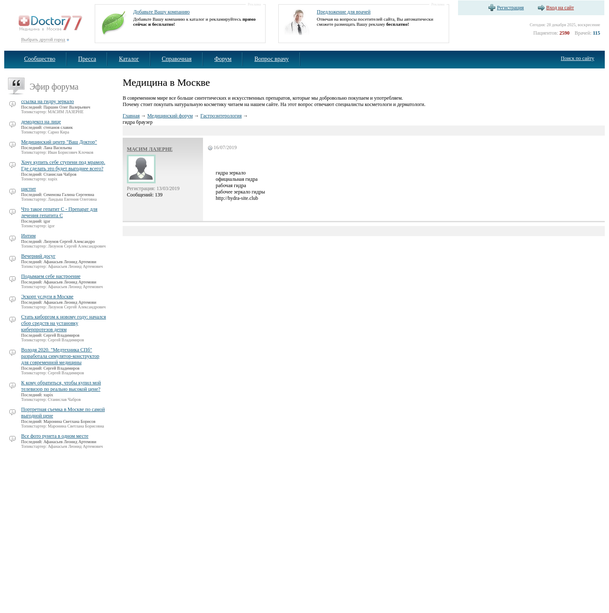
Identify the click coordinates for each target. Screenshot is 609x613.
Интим (28, 236)
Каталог (129, 59)
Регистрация (510, 8)
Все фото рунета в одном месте (54, 436)
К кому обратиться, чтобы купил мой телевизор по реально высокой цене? (61, 386)
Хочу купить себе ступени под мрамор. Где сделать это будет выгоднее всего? (63, 165)
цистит (28, 189)
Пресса (87, 59)
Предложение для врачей (343, 12)
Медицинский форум (170, 116)
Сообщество (39, 59)
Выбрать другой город (43, 39)
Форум (223, 59)
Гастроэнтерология (221, 116)
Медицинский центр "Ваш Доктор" (59, 142)
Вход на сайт (560, 8)
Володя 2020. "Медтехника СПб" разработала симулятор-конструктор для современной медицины (60, 356)
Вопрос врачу (271, 59)
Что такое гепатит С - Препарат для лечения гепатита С (59, 212)
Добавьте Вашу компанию (161, 12)
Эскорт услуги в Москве (47, 297)
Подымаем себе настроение (50, 276)
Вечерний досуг (38, 256)
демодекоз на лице (41, 122)
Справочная (177, 59)
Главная (131, 116)
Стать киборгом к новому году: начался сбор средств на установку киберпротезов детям (63, 323)
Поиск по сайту (577, 58)
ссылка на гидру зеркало (47, 101)
